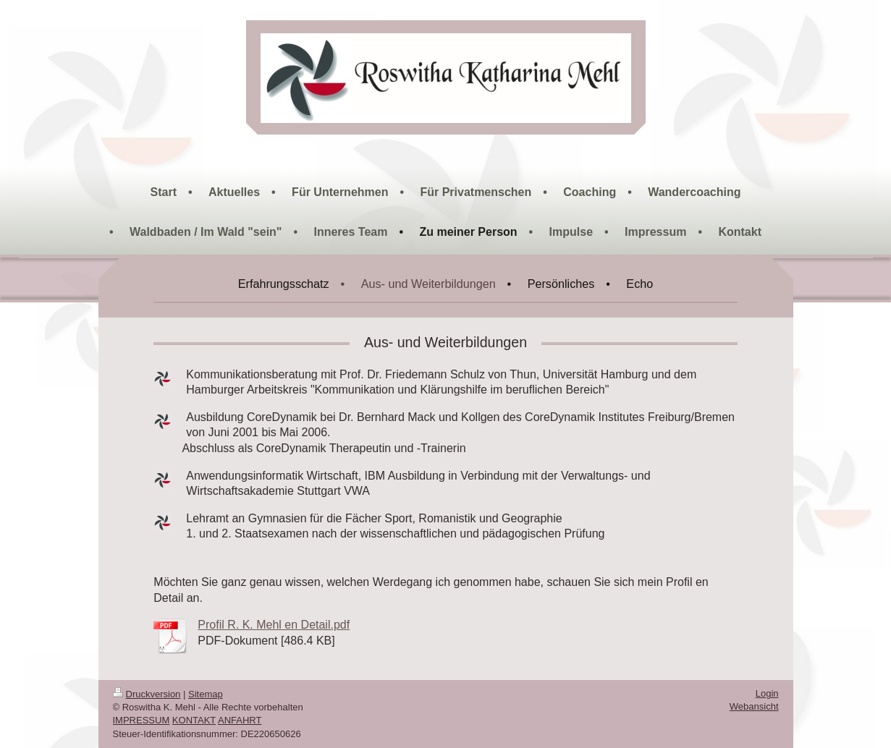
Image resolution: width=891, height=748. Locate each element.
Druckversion (147, 694)
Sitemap (205, 694)
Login (767, 693)
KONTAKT (194, 720)
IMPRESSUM (141, 720)
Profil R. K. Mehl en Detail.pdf (274, 625)
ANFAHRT (239, 720)
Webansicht (754, 706)
